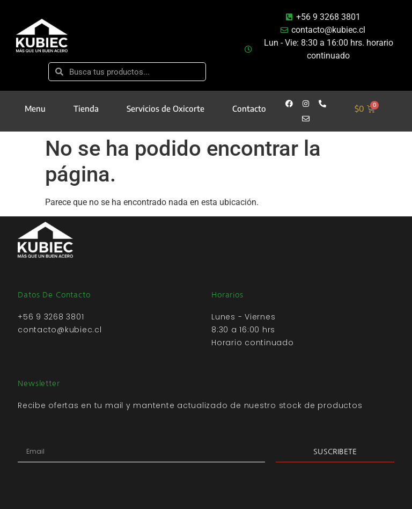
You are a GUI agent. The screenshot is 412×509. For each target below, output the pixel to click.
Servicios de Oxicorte (165, 108)
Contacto (249, 108)
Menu (35, 108)
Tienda (86, 108)
